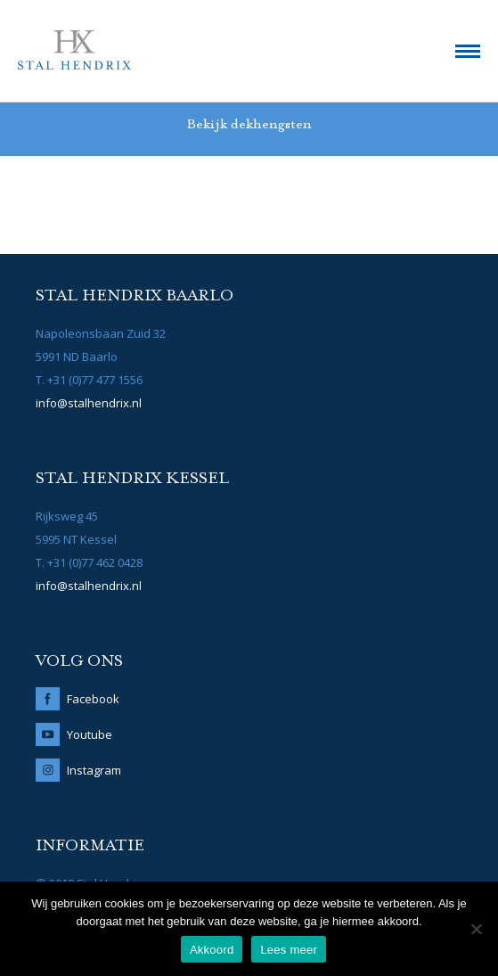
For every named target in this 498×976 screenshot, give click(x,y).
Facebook (93, 699)
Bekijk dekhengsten (249, 125)
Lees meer (288, 949)
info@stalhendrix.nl (89, 403)
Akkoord (211, 949)
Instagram (94, 770)
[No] (476, 929)
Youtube (89, 734)
